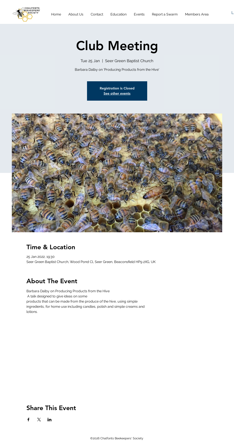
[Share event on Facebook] (28, 419)
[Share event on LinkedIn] (49, 419)
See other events (117, 93)
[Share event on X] (39, 419)
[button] (77, 14)
